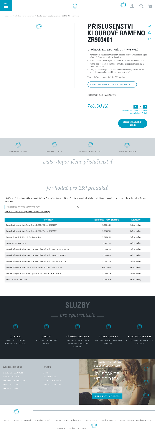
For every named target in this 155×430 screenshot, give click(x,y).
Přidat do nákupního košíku (133, 123)
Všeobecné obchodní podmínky (135, 420)
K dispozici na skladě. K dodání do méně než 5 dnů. (133, 111)
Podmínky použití (43, 420)
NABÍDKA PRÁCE (108, 420)
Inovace (61, 429)
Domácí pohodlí (11, 377)
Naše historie (50, 377)
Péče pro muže (10, 388)
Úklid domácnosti (13, 373)
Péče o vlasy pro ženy (15, 381)
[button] (132, 6)
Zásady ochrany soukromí (17, 420)
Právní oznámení (77, 429)
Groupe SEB (91, 420)
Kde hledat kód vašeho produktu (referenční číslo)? (27, 211)
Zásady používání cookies (69, 420)
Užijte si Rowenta (52, 384)
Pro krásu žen (10, 384)
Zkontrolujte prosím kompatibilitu (112, 84)
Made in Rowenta (52, 381)
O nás (45, 373)
